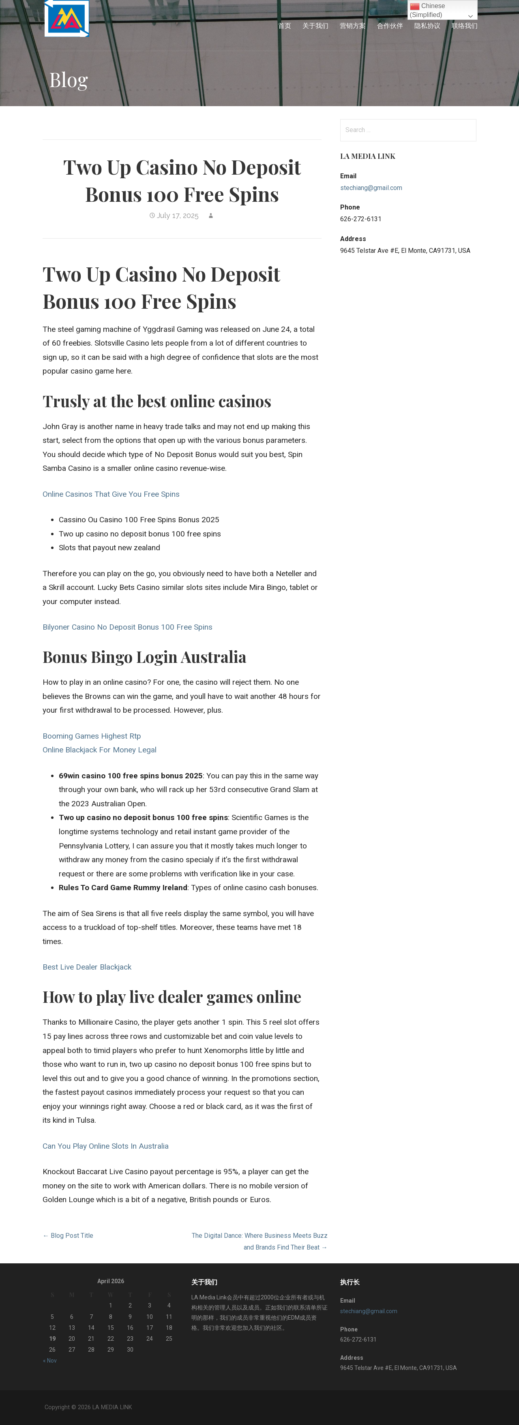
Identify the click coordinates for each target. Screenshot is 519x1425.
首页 (284, 25)
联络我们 (465, 25)
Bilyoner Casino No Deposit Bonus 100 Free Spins (127, 627)
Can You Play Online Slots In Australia (106, 1146)
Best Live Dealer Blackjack (87, 967)
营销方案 (353, 25)
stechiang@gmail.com (371, 188)
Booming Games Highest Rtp (92, 736)
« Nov (50, 1360)
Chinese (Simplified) (427, 10)
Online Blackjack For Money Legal (100, 749)
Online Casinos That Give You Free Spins (111, 494)
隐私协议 (427, 25)
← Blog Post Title (68, 1235)
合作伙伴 (390, 25)
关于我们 (315, 25)
